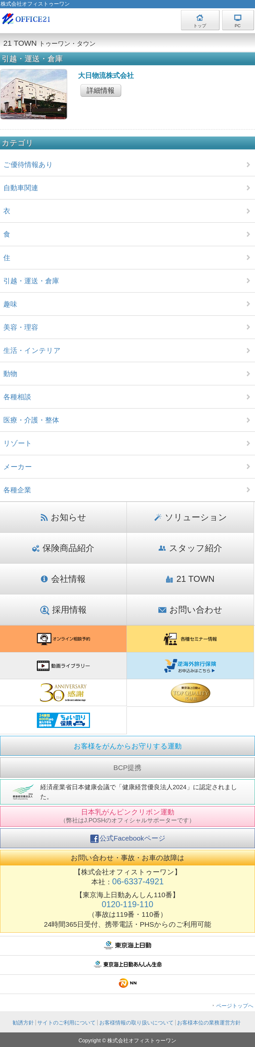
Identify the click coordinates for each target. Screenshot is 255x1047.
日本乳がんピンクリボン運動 (127, 816)
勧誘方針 (23, 1022)
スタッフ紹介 (190, 548)
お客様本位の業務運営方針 (209, 1022)
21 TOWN (190, 579)
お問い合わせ (190, 610)
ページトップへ (234, 1006)
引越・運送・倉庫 (31, 281)
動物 (10, 373)
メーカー (17, 466)
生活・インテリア (32, 350)
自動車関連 (20, 188)
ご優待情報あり (28, 164)
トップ (199, 25)
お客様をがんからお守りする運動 (128, 746)
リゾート (17, 443)
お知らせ (63, 517)
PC (238, 25)
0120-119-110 (127, 904)
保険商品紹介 (63, 548)
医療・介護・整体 (31, 420)
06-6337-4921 (138, 881)
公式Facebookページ (127, 838)
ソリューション (190, 517)
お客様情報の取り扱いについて (136, 1022)
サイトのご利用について (66, 1022)
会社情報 (63, 579)
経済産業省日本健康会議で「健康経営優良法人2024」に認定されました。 (138, 792)
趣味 (10, 304)
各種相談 (17, 397)
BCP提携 (128, 767)
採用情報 (63, 610)
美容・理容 (20, 327)
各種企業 (17, 490)
